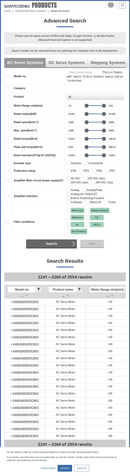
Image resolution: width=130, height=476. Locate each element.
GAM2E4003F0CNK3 (26, 301)
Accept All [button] (64, 468)
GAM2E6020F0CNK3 (26, 330)
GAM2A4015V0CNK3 (25, 379)
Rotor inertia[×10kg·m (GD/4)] (35, 155)
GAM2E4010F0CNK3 (26, 315)
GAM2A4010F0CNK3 (25, 372)
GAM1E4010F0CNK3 (26, 344)
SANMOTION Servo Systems (30, 11)
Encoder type (22, 163)
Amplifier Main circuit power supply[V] (38, 180)
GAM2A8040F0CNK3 (25, 435)
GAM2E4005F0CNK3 (26, 308)
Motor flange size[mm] (28, 105)
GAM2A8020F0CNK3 (25, 428)
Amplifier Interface (25, 196)
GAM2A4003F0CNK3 (25, 358)
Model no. (20, 76)
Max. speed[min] (25, 130)
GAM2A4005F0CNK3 (25, 365)
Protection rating (24, 170)
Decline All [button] (81, 468)
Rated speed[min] (26, 122)
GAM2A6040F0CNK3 (25, 407)
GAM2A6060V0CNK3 (25, 414)
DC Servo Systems (67, 62)
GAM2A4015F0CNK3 (25, 386)
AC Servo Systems (25, 62)
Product (19, 96)
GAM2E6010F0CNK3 (26, 322)
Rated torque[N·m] (25, 138)
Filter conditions (24, 221)
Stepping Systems (108, 62)
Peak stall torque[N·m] (28, 147)
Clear (92, 243)
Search (51, 244)
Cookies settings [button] (48, 468)
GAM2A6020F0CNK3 (25, 400)
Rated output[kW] (25, 113)
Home (7, 11)
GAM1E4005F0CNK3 (26, 337)
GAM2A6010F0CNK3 (25, 393)
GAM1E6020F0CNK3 (26, 351)
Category (19, 88)
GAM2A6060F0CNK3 (25, 421)
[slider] (87, 106)
